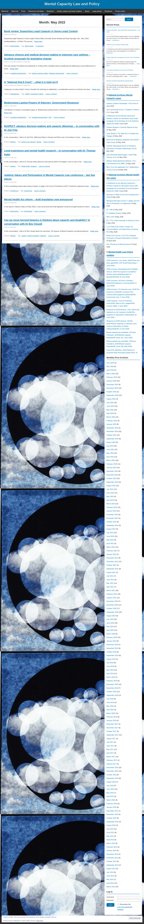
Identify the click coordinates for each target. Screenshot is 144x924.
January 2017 (111, 764)
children (27, 94)
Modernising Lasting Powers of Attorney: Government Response (41, 102)
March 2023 (111, 504)
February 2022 (112, 551)
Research (34, 166)
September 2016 (112, 778)
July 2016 (110, 785)
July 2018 (110, 699)
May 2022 (110, 540)
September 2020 (112, 612)
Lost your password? (124, 907)
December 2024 (112, 428)
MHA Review (14, 211)
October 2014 (111, 861)
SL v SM (110, 210)
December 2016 (112, 767)
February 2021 (112, 594)
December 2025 (112, 384)
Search (129, 19)
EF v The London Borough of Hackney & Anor (123, 220)
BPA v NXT (111, 217)
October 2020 (111, 608)
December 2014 (112, 854)
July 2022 (110, 533)
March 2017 (111, 757)
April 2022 (110, 543)
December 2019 (112, 644)
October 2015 (111, 818)
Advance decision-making (40, 73)
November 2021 (112, 561)
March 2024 (111, 460)
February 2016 (112, 804)
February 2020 (112, 637)
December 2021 (112, 558)
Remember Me (125, 904)
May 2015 (110, 836)
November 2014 (112, 858)
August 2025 (111, 399)
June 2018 (110, 702)
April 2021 (110, 587)
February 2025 (112, 421)
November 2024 (112, 431)
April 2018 (110, 710)
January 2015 (111, 850)
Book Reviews (14, 46)
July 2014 (110, 872)
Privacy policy (120, 11)
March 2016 (111, 800)
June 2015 (110, 832)
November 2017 (112, 728)
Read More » (116, 40)
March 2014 (111, 887)
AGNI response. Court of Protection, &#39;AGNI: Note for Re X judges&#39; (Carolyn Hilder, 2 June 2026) (121, 303)
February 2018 (112, 717)
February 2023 (112, 507)
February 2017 (112, 760)
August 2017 (111, 738)
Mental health (25, 166)
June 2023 (110, 493)
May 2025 (110, 410)
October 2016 (111, 775)
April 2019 (110, 673)
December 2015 (112, 811)
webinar (38, 142)
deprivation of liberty (37, 94)
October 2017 (111, 731)
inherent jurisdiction (33, 236)
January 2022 (111, 554)
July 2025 (110, 402)
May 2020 (110, 626)
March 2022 (111, 547)
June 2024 (110, 449)
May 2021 (110, 583)
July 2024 (110, 446)
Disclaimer (108, 11)
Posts (23, 11)
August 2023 (111, 486)
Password (110, 900)
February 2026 (112, 377)
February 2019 (112, 681)
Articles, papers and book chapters (69, 11)
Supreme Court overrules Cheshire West (117, 44)
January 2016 (111, 807)
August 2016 (111, 782)
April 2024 (110, 457)
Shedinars (50, 11)
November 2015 (112, 814)
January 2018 (111, 720)
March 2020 (111, 634)
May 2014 (110, 879)
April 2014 (110, 883)
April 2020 (110, 630)
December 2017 (112, 724)
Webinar (13, 142)
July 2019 (110, 663)
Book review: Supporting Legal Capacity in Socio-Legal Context (41, 31)
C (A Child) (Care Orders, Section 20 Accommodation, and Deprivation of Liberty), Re (123, 229)
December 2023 (112, 471)
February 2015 (112, 847)
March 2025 (111, 417)
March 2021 (111, 590)
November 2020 (112, 605)
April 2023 (110, 500)
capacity (23, 236)
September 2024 (112, 439)
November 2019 (112, 648)
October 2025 (111, 392)
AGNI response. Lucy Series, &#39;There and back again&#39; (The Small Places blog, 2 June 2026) (123, 263)
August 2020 (111, 616)
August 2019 (111, 659)
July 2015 (110, 829)
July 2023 (110, 489)
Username (110, 897)
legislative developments (56, 73)
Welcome (5, 11)
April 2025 (110, 413)
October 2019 (111, 652)
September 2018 (112, 695)
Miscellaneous (14, 94)
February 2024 (112, 464)
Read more (38, 41)
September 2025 (112, 395)
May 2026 (110, 366)
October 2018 (111, 691)
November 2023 (112, 475)
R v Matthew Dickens (114, 213)
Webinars (43, 236)
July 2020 (110, 619)
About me (14, 11)
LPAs (49, 117)
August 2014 (111, 868)
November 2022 (112, 518)
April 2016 (110, 796)
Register (120, 909)
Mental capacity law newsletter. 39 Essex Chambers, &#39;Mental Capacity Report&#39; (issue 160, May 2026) (121, 343)
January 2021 (111, 598)
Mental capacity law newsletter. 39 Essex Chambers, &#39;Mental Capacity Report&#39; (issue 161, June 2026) (121, 335)
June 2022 (110, 536)
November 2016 (112, 771)
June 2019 (110, 666)
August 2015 (111, 825)
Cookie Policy (39, 920)
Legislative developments (18, 73)
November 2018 (112, 688)
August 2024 (111, 442)
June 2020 (110, 623)
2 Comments (39, 46)
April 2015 (110, 840)
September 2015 (112, 822)
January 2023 (111, 511)
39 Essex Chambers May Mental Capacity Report (120, 81)
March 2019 (111, 677)
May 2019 (110, 670)
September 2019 (112, 655)
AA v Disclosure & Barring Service (119, 244)
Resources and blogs (36, 11)
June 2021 (110, 580)
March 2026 (111, 374)
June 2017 (110, 746)
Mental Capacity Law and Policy (72, 4)
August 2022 (111, 529)
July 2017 (110, 742)
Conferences (14, 191)
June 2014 (110, 876)
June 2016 (110, 789)
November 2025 (112, 388)
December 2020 (112, 601)
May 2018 (110, 706)
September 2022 (112, 525)
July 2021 (110, 576)
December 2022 (112, 514)
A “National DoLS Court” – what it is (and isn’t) (31, 82)
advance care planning (28, 142)
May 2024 (110, 453)
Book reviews (29, 46)
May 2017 (110, 749)
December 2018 (112, 684)
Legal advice (97, 11)
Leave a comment (72, 73)
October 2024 (111, 435)
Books (87, 11)
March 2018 (111, 713)
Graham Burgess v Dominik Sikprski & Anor (122, 127)
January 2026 (111, 381)
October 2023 (111, 478)
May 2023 (110, 496)
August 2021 (111, 572)
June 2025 (110, 406)
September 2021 (112, 569)
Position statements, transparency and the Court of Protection (123, 57)
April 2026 (110, 370)
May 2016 (110, 793)
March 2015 (111, 843)
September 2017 (112, 735)
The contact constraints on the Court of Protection (120, 70)
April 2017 (110, 753)
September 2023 (112, 482)
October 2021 (111, 565)
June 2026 (110, 363)
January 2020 (111, 641)
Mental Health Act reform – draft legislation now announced (38, 199)
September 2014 (112, 865)
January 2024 (111, 467)
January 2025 (111, 424)
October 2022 (111, 522)
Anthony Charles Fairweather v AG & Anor (122, 103)
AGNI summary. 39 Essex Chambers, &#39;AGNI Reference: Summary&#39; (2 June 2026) (122, 283)
